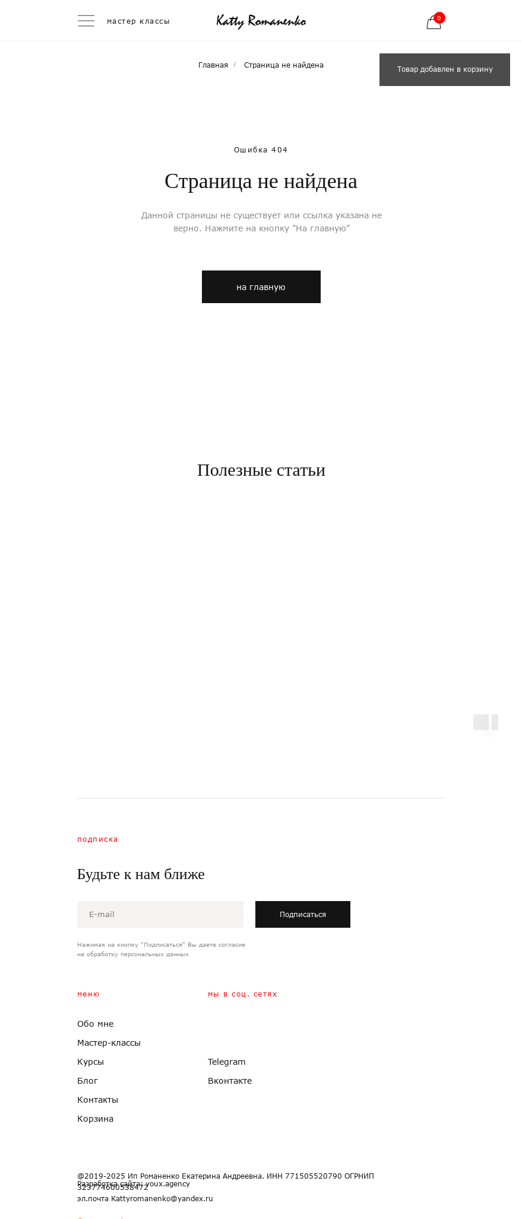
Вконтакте (230, 1080)
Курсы (90, 1061)
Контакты (97, 1099)
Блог (87, 1080)
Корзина (95, 1118)
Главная (213, 65)
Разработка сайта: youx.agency (133, 1183)
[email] (160, 914)
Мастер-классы (109, 1042)
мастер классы (139, 21)
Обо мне (95, 1024)
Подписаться (303, 914)
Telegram (227, 1061)
